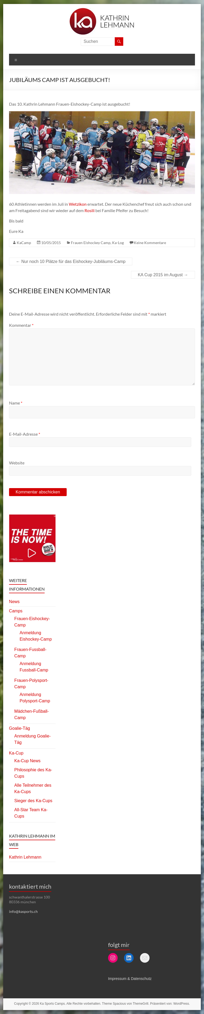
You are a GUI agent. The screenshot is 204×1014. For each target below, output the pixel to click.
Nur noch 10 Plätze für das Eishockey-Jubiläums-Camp (71, 261)
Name (15, 402)
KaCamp (24, 242)
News (14, 601)
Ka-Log (118, 242)
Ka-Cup (16, 753)
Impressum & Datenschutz (130, 978)
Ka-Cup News (27, 761)
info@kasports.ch (23, 911)
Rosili (89, 210)
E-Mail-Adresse (24, 433)
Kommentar (21, 325)
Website (16, 462)
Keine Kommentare (150, 242)
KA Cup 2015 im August (163, 275)
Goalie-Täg (19, 728)
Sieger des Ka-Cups (33, 800)
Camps (16, 611)
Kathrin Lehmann (25, 857)
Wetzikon (78, 204)
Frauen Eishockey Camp (90, 242)
